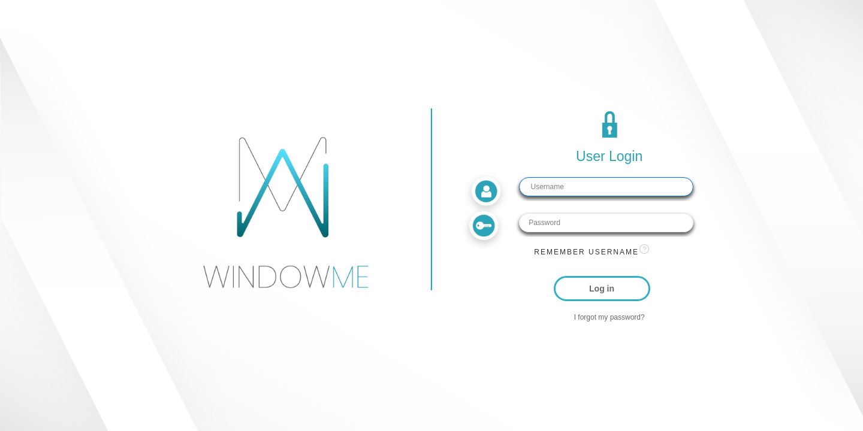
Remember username (586, 252)
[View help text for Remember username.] (644, 249)
